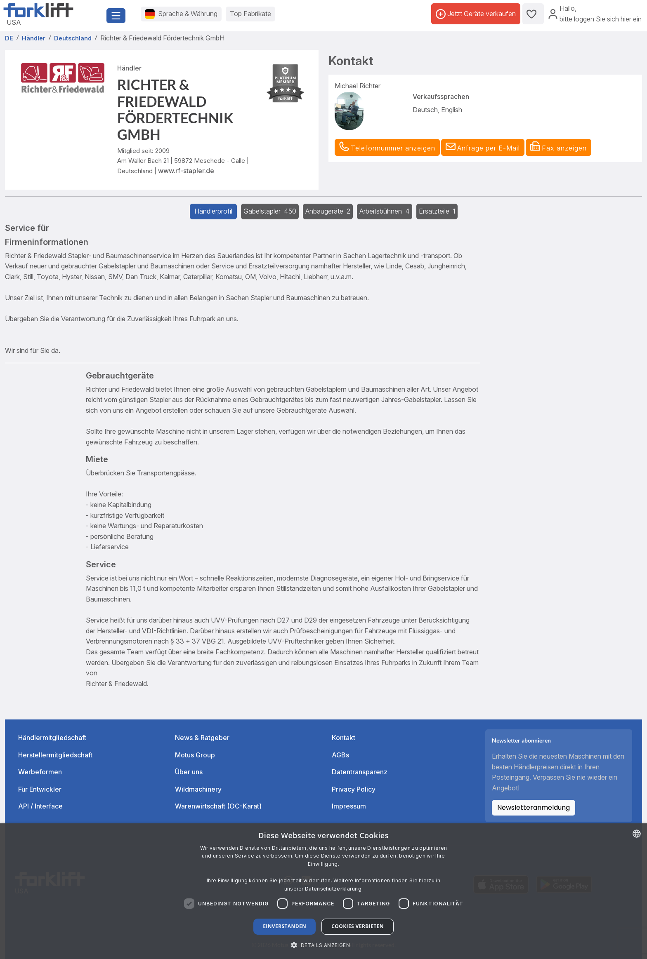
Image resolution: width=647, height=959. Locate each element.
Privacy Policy (353, 789)
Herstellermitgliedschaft (55, 755)
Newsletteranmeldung (533, 807)
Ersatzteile (437, 211)
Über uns (189, 772)
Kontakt (343, 737)
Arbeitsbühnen (384, 211)
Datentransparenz (359, 772)
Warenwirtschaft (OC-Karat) (218, 806)
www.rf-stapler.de (186, 171)
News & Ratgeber (202, 737)
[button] (482, 147)
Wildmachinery (198, 789)
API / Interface (40, 806)
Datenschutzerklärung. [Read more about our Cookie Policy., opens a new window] (334, 889)
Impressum (349, 806)
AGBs (340, 755)
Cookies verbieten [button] (357, 926)
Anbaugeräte (327, 211)
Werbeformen (40, 772)
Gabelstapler (269, 211)
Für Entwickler (39, 789)
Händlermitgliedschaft (52, 737)
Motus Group (195, 755)
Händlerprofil (213, 211)
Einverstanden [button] (284, 926)
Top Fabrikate (250, 13)
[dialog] (323, 891)
